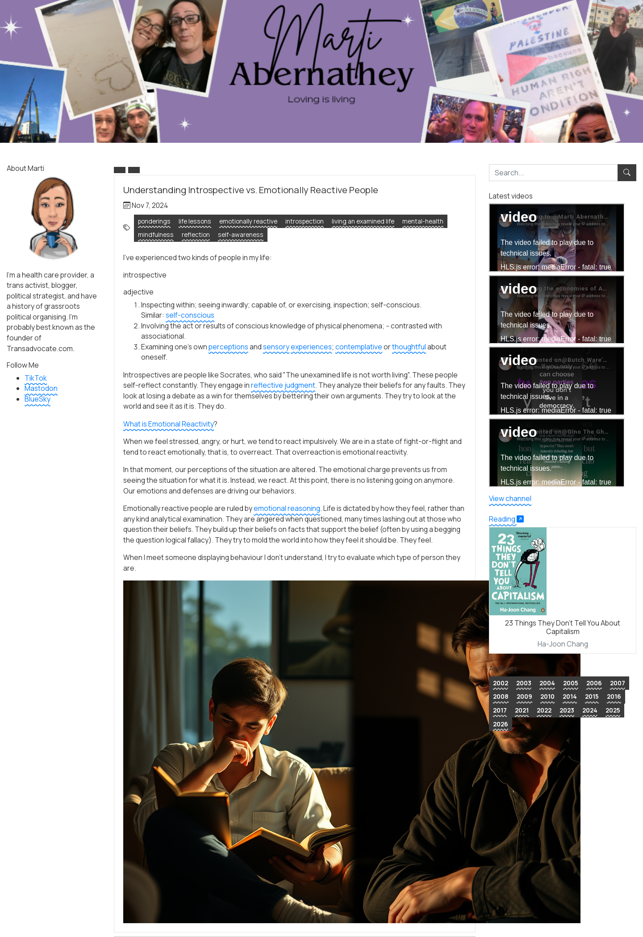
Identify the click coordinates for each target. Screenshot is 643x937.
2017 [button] (500, 710)
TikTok (36, 378)
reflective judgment (283, 385)
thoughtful (409, 347)
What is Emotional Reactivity (168, 424)
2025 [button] (612, 710)
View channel (510, 498)
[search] (553, 172)
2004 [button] (547, 683)
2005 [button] (570, 683)
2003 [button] (523, 683)
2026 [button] (500, 724)
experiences (311, 347)
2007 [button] (617, 683)
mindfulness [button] (156, 234)
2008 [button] (501, 696)
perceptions (228, 347)
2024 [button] (589, 710)
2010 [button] (547, 696)
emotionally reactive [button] (248, 221)
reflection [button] (196, 234)
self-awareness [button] (240, 234)
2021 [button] (522, 710)
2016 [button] (614, 696)
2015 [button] (592, 696)
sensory (276, 347)
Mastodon (41, 388)
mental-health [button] (422, 221)
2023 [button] (566, 710)
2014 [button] (570, 696)
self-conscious (190, 315)
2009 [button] (524, 696)
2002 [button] (500, 683)
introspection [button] (304, 221)
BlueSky (37, 399)
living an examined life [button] (363, 221)
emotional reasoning (287, 508)
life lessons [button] (195, 221)
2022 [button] (544, 710)
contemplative (358, 347)
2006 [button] (594, 683)
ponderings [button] (154, 221)
